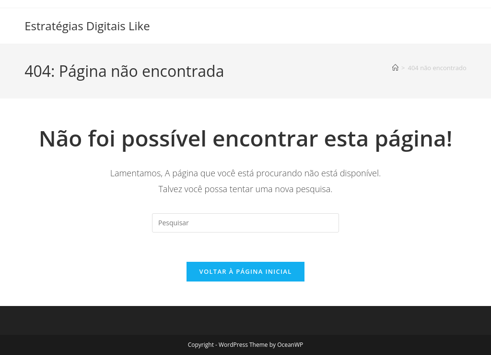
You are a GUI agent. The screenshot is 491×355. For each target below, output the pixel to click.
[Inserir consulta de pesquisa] (245, 223)
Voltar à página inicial (245, 271)
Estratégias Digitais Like (87, 26)
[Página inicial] (395, 67)
